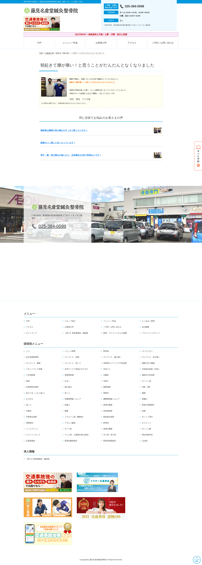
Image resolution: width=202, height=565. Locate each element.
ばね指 (144, 441)
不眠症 (28, 411)
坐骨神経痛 (107, 411)
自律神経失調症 (32, 387)
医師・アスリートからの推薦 (115, 333)
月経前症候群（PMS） (151, 369)
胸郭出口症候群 (148, 375)
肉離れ (144, 399)
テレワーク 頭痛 (72, 357)
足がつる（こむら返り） (36, 393)
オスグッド (146, 423)
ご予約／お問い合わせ (163, 43)
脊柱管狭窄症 (147, 435)
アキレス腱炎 (70, 423)
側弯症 (106, 393)
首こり (67, 393)
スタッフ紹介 (70, 321)
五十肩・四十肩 (109, 435)
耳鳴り (106, 381)
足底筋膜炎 (30, 441)
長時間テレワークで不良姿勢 (115, 363)
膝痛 (144, 393)
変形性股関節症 (109, 441)
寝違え (67, 405)
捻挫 (28, 381)
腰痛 (66, 411)
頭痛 (144, 411)
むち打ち (29, 399)
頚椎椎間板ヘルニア (73, 399)
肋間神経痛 (69, 375)
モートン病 (146, 381)
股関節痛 (107, 387)
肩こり (28, 405)
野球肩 (106, 351)
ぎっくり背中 (147, 417)
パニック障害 (70, 351)
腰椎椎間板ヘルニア (111, 399)
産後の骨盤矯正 (148, 405)
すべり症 (68, 429)
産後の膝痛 (107, 405)
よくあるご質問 (148, 321)
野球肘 (106, 423)
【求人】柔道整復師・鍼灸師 (76, 333)
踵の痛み (68, 387)
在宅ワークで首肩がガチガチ (76, 369)
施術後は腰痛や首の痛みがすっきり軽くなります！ (64, 130)
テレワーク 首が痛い (151, 357)
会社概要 (145, 327)
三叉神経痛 (30, 375)
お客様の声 (101, 43)
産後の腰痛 (107, 429)
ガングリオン (147, 351)
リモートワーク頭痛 (34, 369)
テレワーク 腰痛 (33, 363)
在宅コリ (107, 369)
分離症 (106, 375)
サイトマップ (31, 333)
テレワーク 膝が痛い (112, 357)
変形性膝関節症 (71, 441)
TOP (39, 43)
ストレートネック (33, 435)
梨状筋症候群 (108, 417)
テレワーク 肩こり (73, 363)
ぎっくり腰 (146, 429)
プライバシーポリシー (151, 333)
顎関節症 (29, 423)
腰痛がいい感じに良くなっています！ (57, 143)
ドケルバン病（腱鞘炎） (75, 417)
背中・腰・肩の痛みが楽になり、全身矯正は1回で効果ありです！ (70, 155)
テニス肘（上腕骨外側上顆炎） (77, 435)
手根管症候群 (31, 417)
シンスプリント (32, 429)
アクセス (132, 43)
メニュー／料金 (70, 43)
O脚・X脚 (146, 387)
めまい (67, 381)
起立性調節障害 (32, 357)
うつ (28, 351)
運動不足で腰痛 (148, 363)
